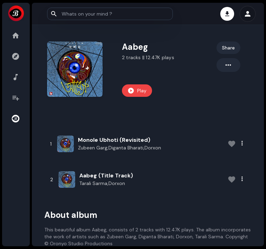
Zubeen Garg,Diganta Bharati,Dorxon (119, 148)
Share (228, 48)
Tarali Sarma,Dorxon (102, 183)
